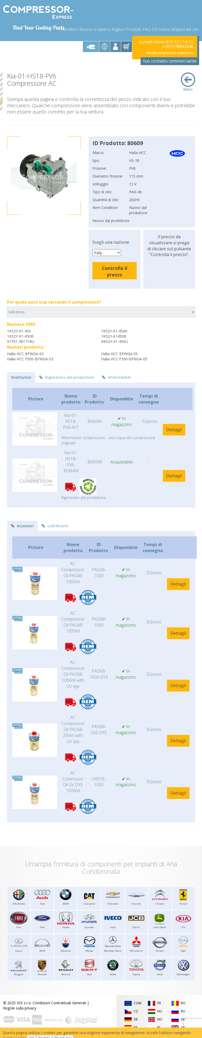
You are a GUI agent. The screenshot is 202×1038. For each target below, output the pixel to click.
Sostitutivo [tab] (21, 377)
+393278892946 (178, 46)
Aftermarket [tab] (116, 377)
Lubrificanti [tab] (55, 525)
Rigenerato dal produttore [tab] (66, 377)
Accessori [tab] (22, 525)
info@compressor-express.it (169, 52)
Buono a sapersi (94, 29)
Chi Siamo (161, 29)
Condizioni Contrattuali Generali (59, 1002)
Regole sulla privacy (19, 1008)
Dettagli (174, 430)
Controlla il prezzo (114, 271)
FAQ (146, 29)
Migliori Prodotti (126, 29)
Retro (188, 82)
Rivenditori (68, 29)
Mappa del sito (185, 29)
